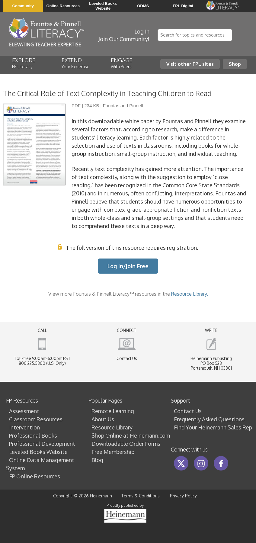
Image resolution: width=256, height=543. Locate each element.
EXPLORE (28, 63)
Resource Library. (189, 294)
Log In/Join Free (128, 266)
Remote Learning (112, 411)
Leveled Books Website (38, 451)
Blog (97, 460)
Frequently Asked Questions (209, 419)
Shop (235, 64)
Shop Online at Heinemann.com (130, 435)
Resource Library (112, 427)
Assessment (24, 411)
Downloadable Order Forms (125, 443)
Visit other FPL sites (190, 64)
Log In (141, 31)
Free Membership (112, 451)
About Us (102, 419)
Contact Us (127, 358)
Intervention (24, 427)
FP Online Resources (34, 476)
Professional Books (33, 435)
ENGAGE (126, 63)
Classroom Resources (35, 419)
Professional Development (42, 443)
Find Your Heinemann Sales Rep (213, 427)
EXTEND (76, 63)
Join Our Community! (123, 39)
